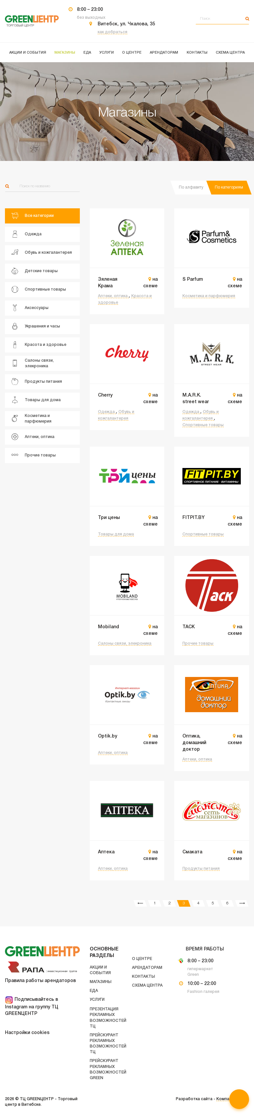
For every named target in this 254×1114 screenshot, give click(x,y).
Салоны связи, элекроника (124, 643)
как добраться (112, 32)
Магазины (100, 982)
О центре (142, 959)
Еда (94, 991)
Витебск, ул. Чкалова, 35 (126, 24)
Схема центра (147, 985)
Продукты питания (201, 868)
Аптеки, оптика (113, 296)
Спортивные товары (203, 425)
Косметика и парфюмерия (208, 296)
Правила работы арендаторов (40, 981)
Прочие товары (197, 643)
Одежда (107, 412)
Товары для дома (116, 534)
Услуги (97, 999)
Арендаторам (147, 968)
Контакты (143, 976)
